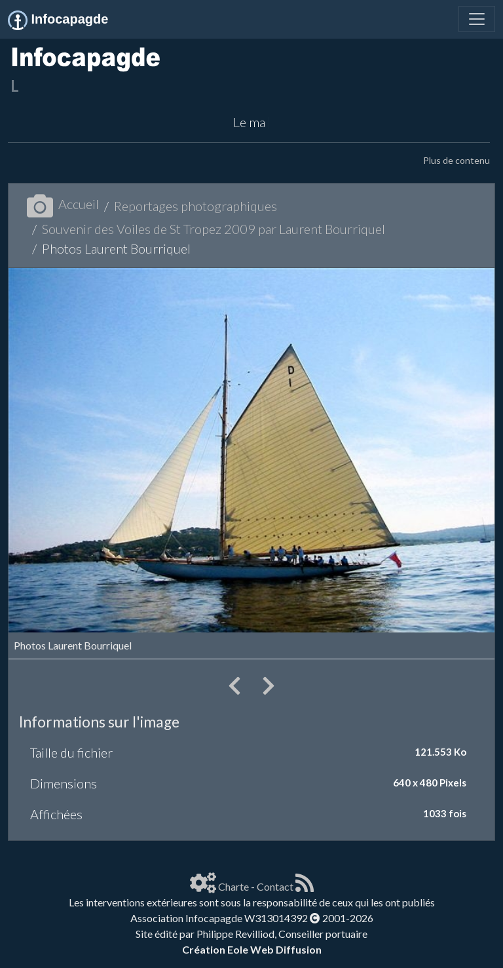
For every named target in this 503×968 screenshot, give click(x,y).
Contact (275, 886)
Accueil (63, 204)
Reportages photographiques (195, 206)
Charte (233, 886)
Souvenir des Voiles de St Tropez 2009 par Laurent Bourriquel (213, 229)
